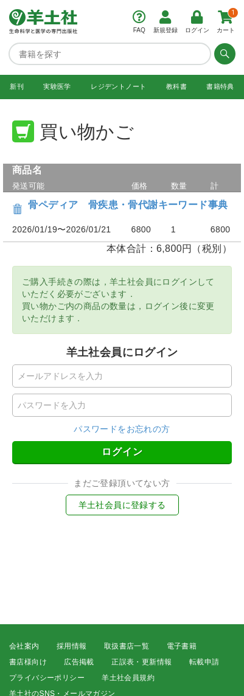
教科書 (176, 86)
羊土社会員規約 (128, 677)
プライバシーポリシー (47, 677)
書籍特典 (220, 86)
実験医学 (57, 86)
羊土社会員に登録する (122, 505)
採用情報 (72, 646)
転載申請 (204, 662)
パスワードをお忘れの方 (122, 429)
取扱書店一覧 (126, 646)
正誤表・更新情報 (141, 662)
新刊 (17, 86)
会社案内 (24, 646)
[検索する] (223, 53)
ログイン (122, 452)
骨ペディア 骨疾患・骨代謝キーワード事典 (128, 205)
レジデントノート (118, 86)
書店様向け (28, 662)
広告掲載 (79, 662)
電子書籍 (182, 646)
